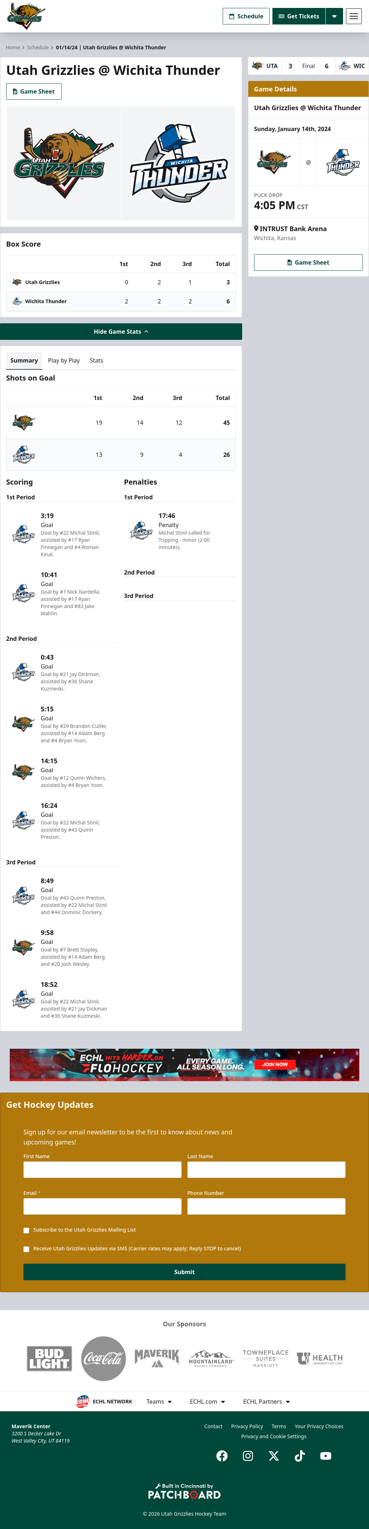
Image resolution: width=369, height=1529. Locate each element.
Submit (184, 1272)
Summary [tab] (24, 360)
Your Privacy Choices (319, 1426)
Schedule (246, 16)
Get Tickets (299, 16)
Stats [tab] (96, 360)
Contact (213, 1426)
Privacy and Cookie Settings (274, 1436)
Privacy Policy (247, 1426)
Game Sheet (34, 91)
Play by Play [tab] (64, 360)
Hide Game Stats (121, 332)
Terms (279, 1426)
